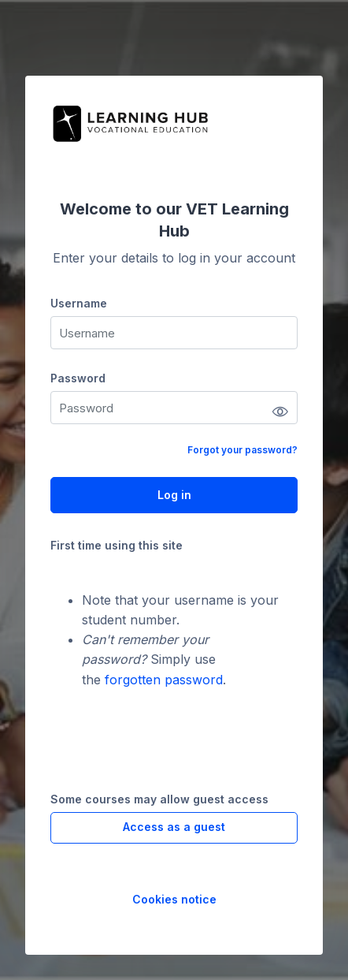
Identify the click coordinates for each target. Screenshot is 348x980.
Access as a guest (174, 826)
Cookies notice (174, 899)
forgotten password (164, 679)
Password (78, 378)
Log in (174, 494)
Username (78, 303)
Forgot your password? (242, 450)
